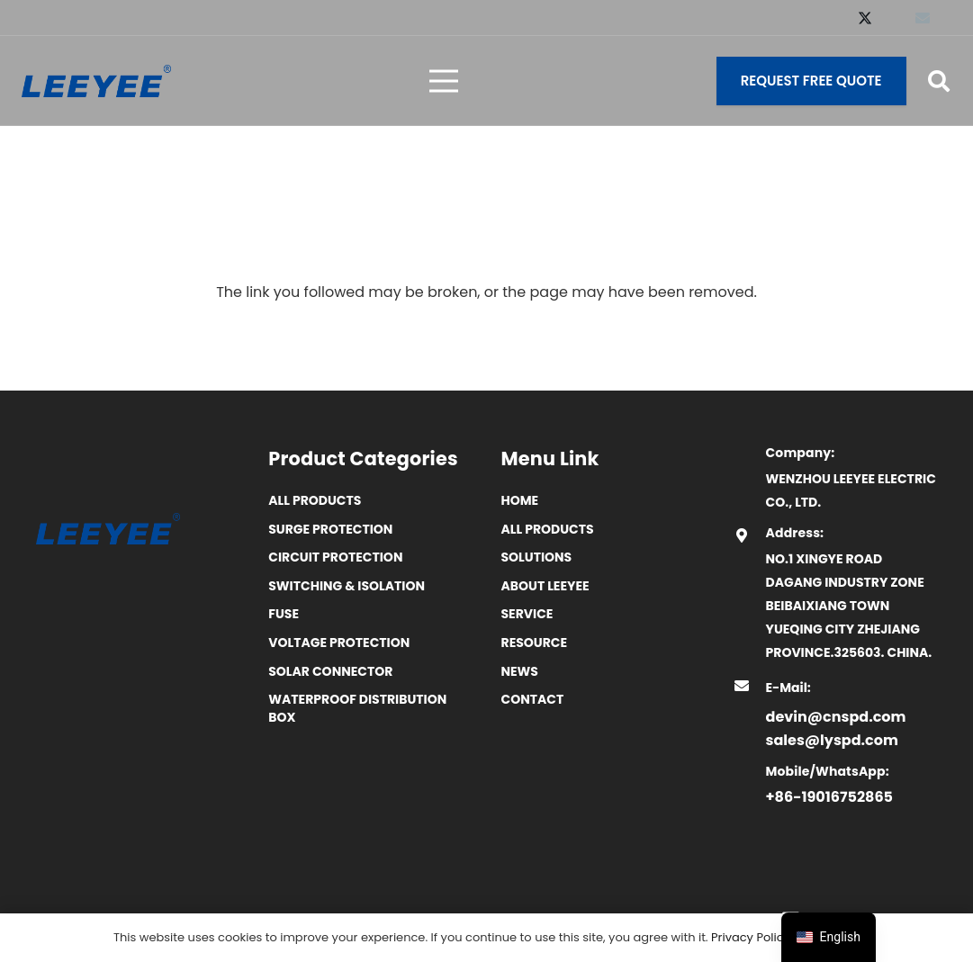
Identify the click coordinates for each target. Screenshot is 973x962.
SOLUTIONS (536, 557)
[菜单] (444, 80)
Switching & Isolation (346, 586)
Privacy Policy (750, 937)
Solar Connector (330, 671)
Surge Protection (330, 529)
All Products (314, 500)
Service (527, 614)
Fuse (283, 614)
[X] (865, 18)
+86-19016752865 (829, 797)
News (519, 671)
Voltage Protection (339, 643)
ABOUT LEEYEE (545, 586)
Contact (532, 699)
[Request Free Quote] (811, 81)
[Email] (922, 18)
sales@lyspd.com (832, 740)
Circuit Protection (335, 557)
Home (520, 500)
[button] (938, 80)
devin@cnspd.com (836, 716)
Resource (534, 643)
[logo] (96, 81)
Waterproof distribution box (357, 708)
